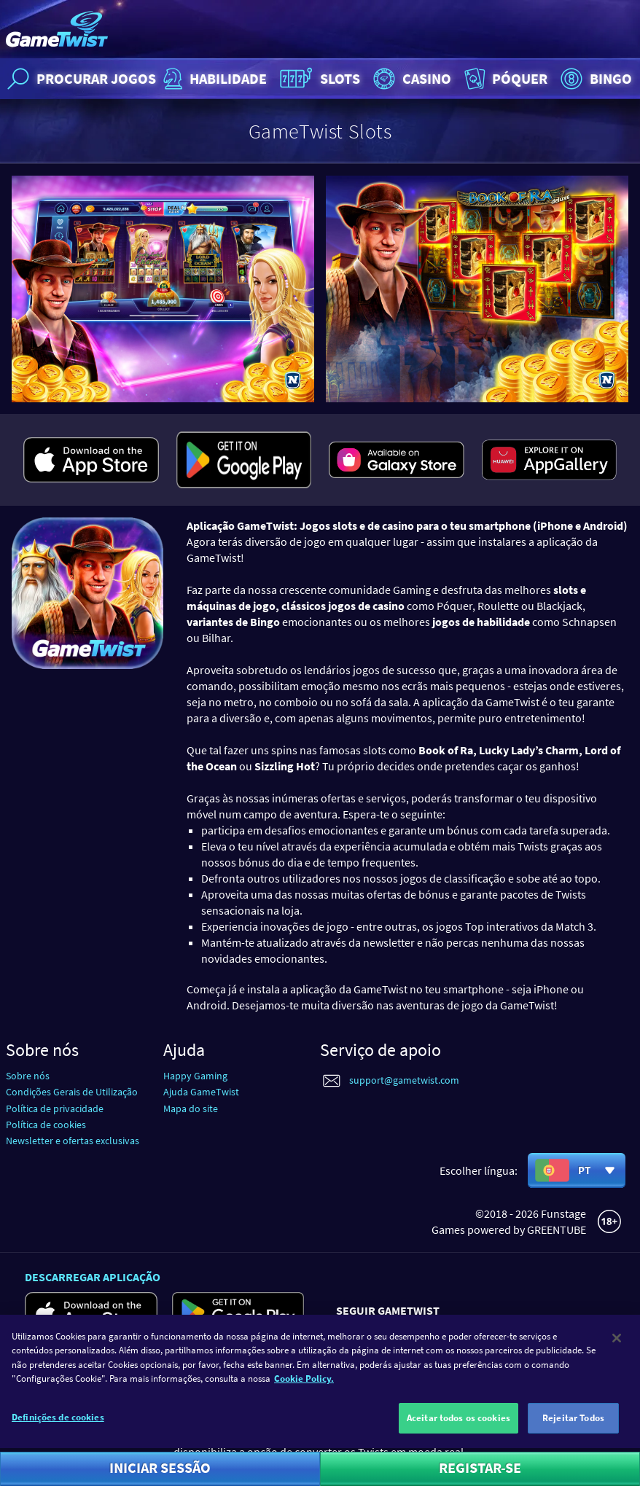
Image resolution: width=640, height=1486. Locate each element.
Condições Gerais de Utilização (72, 1091)
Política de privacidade (55, 1108)
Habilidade (213, 78)
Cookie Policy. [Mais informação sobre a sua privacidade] (304, 1399)
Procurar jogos (80, 78)
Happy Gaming (195, 1075)
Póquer (504, 78)
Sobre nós (28, 1075)
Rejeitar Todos (573, 1437)
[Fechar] (617, 1358)
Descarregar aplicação (92, 1277)
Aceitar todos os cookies (458, 1437)
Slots (318, 78)
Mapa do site (190, 1108)
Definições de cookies (58, 1437)
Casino (410, 78)
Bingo (594, 78)
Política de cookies (46, 1124)
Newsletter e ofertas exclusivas (72, 1140)
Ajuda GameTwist (201, 1091)
